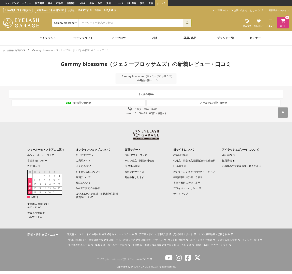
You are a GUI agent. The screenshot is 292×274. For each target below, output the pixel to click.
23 (49, 190)
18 (59, 186)
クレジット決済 (250, 242)
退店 (150, 3)
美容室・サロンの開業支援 (153, 237)
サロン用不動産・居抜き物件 (214, 237)
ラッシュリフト (83, 38)
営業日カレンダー (37, 163)
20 (35, 190)
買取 (142, 3)
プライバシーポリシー (185, 191)
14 (40, 186)
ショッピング (11, 3)
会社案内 (227, 157)
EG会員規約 (179, 168)
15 (44, 186)
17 (54, 186)
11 (59, 182)
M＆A (82, 3)
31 (54, 194)
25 (59, 190)
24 (54, 190)
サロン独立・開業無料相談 (139, 163)
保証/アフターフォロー (137, 157)
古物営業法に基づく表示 (186, 185)
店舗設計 (71, 3)
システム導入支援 (227, 242)
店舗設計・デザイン (152, 242)
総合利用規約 (180, 157)
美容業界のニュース (79, 247)
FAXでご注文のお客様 (88, 191)
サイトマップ (180, 196)
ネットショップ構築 (201, 242)
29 (44, 194)
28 (40, 194)
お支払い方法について (88, 174)
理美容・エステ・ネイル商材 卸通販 (86, 237)
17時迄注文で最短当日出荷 (50, 10)
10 (54, 182)
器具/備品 (190, 38)
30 (49, 194)
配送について (83, 185)
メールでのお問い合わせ (164, 105)
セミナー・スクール (123, 237)
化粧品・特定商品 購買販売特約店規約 (194, 163)
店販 (154, 38)
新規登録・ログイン (279, 10)
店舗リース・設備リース (122, 242)
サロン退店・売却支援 (179, 247)
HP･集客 (131, 3)
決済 (108, 3)
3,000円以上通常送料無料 (18, 10)
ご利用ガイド (83, 163)
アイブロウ (119, 38)
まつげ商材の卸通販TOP (16, 50)
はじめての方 (257, 10)
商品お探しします (134, 180)
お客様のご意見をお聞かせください (241, 168)
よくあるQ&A (146, 97)
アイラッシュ (47, 38)
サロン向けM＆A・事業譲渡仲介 (85, 242)
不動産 (59, 3)
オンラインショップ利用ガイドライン (194, 174)
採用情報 (227, 163)
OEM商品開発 (132, 168)
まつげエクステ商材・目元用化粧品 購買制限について (97, 198)
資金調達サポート (183, 237)
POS (100, 3)
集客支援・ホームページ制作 (111, 247)
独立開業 (39, 3)
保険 (91, 3)
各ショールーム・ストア (40, 157)
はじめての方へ (84, 157)
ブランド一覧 (225, 38)
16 (49, 186)
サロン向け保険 (176, 242)
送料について (83, 180)
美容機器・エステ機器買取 (146, 247)
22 (44, 190)
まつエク (161, 3)
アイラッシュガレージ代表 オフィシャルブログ (123, 262)
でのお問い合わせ (127, 105)
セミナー (26, 3)
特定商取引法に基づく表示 (188, 180)
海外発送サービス (134, 174)
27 (35, 194)
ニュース (119, 3)
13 (35, 186)
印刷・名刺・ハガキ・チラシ (212, 247)
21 (40, 190)
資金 (50, 3)
